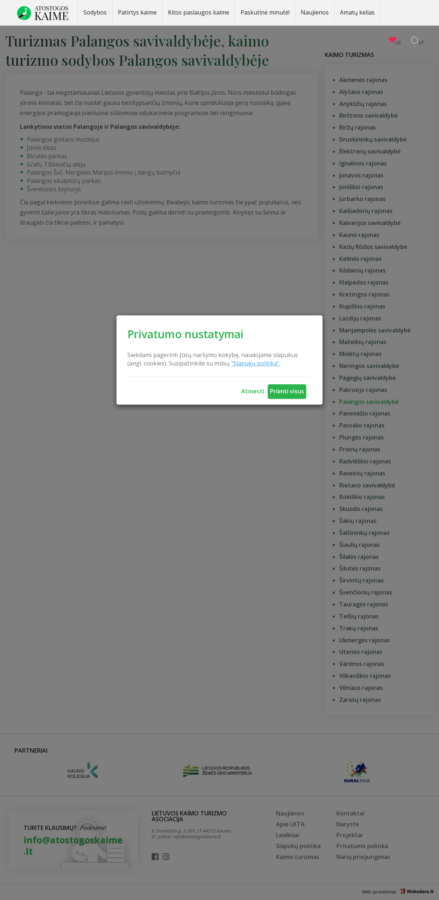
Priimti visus (287, 391)
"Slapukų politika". (255, 363)
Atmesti (252, 391)
